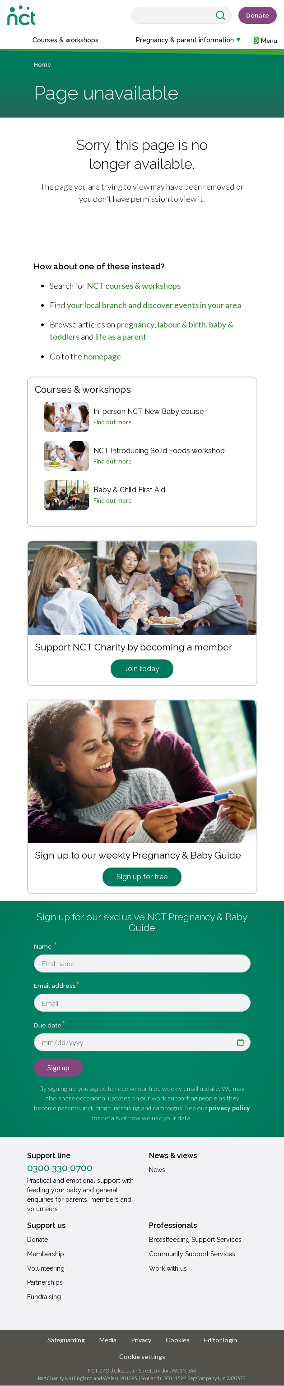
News (157, 1169)
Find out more (112, 422)
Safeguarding (66, 1340)
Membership (45, 1254)
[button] (265, 40)
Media (107, 1340)
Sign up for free (142, 876)
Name (43, 946)
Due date (47, 1024)
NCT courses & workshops (134, 286)
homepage (102, 356)
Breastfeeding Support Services (195, 1239)
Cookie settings (142, 1356)
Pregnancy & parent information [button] (185, 40)
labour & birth (182, 324)
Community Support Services (192, 1254)
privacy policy (229, 1108)
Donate (257, 15)
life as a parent (120, 336)
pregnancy (135, 324)
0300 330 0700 (60, 1168)
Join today (142, 668)
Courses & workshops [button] (65, 40)
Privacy (141, 1340)
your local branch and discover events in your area (154, 305)
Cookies (178, 1340)
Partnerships (45, 1282)
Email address (55, 985)
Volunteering (46, 1268)
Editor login (220, 1340)
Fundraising (44, 1296)
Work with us (168, 1268)
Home (42, 64)
